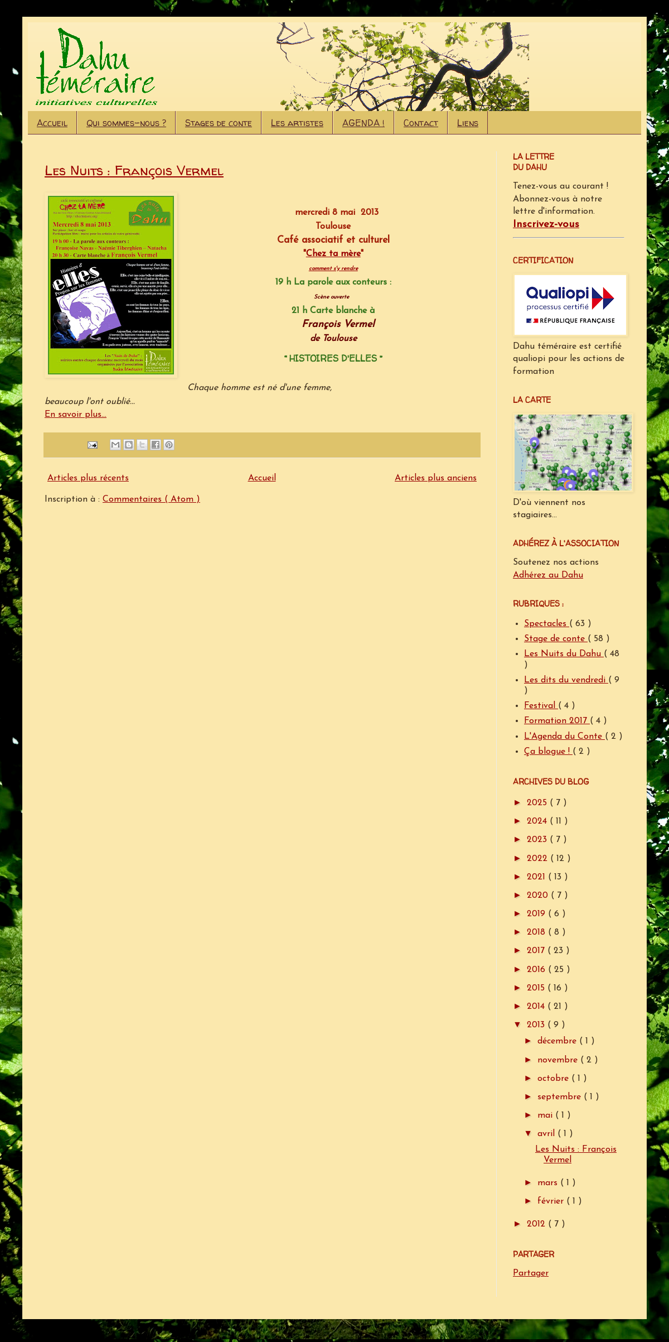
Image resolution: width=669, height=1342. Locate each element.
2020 (539, 895)
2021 (537, 877)
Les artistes (297, 123)
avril (547, 1133)
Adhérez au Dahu (548, 575)
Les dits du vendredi (566, 680)
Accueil (52, 123)
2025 (538, 803)
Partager (531, 1273)
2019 (537, 914)
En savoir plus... (75, 414)
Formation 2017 (557, 720)
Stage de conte (556, 638)
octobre (554, 1078)
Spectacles (546, 623)
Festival (541, 705)
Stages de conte (218, 123)
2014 (537, 1006)
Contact (421, 123)
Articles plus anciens (436, 478)
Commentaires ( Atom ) (151, 499)
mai (546, 1115)
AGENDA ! (363, 123)
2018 (537, 932)
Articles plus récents (88, 478)
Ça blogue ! (548, 751)
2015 (537, 988)
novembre (558, 1060)
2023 (538, 839)
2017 (537, 950)
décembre (558, 1041)
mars (548, 1183)
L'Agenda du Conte (564, 736)
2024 (538, 821)
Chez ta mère (333, 253)
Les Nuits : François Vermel (134, 170)
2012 (537, 1224)
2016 (537, 969)
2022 (538, 858)
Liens (467, 123)
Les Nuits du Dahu (564, 654)
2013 (537, 1025)
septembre (560, 1097)
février (551, 1201)
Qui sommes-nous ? (126, 123)
